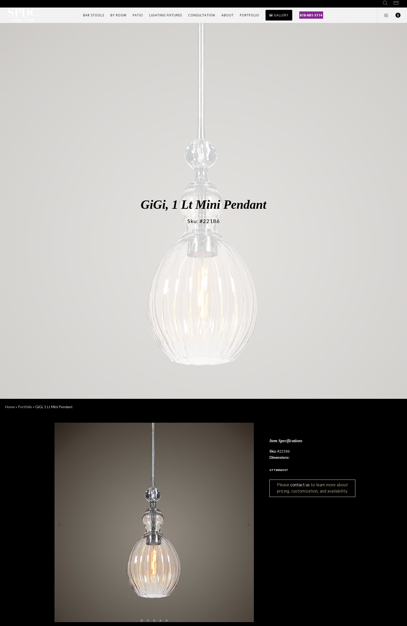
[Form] (396, 3)
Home (10, 407)
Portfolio (25, 407)
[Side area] (383, 15)
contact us (300, 484)
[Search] (385, 3)
